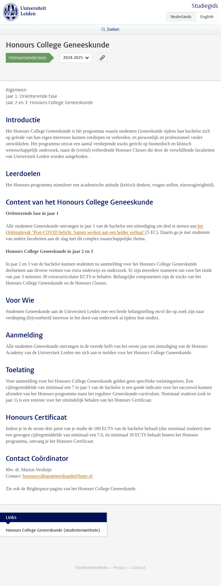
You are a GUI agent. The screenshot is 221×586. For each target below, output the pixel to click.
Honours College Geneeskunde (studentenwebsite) (53, 530)
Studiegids (205, 6)
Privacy (119, 567)
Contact (139, 567)
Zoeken (113, 29)
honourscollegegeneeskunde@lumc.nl (57, 476)
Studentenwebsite (91, 567)
